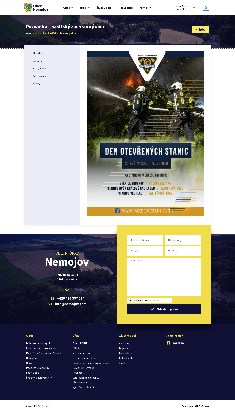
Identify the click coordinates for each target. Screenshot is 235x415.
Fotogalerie (39, 68)
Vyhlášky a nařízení (83, 387)
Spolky (36, 83)
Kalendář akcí (40, 76)
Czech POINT (80, 343)
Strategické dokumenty (86, 377)
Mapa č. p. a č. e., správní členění (43, 353)
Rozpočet (78, 372)
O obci (29, 362)
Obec (68, 8)
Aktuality (38, 53)
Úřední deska (80, 382)
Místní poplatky (81, 353)
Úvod (29, 33)
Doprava (37, 60)
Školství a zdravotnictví (39, 377)
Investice (127, 7)
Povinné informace (83, 367)
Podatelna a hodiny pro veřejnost (91, 362)
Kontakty (145, 7)
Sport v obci (32, 372)
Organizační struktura (85, 358)
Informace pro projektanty (41, 348)
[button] (206, 8)
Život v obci (105, 8)
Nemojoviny (32, 358)
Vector (205, 406)
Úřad (85, 8)
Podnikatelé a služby (37, 367)
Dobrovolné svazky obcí (39, 343)
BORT (197, 406)
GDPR (76, 348)
